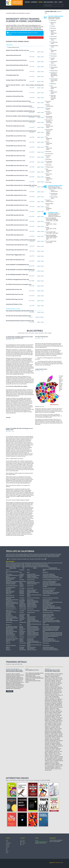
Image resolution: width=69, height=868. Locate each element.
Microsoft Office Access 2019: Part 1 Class (16, 135)
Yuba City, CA (48, 701)
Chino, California (26, 13)
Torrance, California (56, 675)
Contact (60, 2)
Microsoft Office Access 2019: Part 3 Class (16, 145)
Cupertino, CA (48, 744)
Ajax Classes (53, 28)
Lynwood (53, 727)
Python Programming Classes (49, 143)
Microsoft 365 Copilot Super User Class (15, 126)
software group (54, 862)
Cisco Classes (53, 53)
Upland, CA (52, 729)
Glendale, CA (47, 733)
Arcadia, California (49, 751)
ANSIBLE (48, 222)
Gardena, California (53, 712)
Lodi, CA (56, 673)
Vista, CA (54, 737)
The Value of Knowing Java (41, 336)
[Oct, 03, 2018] (8, 431)
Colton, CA (54, 759)
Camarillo (58, 709)
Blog (6, 848)
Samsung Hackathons (43, 565)
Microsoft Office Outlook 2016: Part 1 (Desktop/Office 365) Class (21, 185)
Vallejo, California (57, 724)
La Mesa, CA (57, 750)
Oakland (53, 677)
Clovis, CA (57, 727)
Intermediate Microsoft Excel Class (14, 91)
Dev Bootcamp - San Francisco (31, 565)
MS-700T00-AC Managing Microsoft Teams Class (17, 279)
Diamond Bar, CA (48, 700)
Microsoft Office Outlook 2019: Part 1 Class (16, 195)
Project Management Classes (49, 208)
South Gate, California (49, 767)
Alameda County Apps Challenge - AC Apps (15, 565)
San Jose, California (55, 711)
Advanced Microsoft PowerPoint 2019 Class (16, 60)
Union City (51, 713)
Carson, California (49, 721)
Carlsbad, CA (57, 713)
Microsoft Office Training (37, 29)
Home (7, 13)
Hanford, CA (47, 727)
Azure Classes (54, 36)
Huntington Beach (51, 766)
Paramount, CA (48, 748)
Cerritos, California (55, 763)
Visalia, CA (51, 696)
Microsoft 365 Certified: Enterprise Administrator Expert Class (20, 121)
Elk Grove (58, 684)
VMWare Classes (49, 167)
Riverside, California (57, 700)
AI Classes (53, 26)
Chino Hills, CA (59, 720)
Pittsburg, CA (47, 732)
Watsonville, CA (58, 704)
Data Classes (53, 65)
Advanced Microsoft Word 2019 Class (15, 70)
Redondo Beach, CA (54, 740)
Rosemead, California (51, 736)
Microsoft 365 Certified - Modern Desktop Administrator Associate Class (23, 116)
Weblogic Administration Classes (49, 179)
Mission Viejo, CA (59, 695)
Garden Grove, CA (49, 731)
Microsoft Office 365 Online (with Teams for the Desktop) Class (21, 131)
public (12, 28)
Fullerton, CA (54, 681)
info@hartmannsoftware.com (41, 841)
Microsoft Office (18, 13)
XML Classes (49, 182)
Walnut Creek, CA (57, 691)
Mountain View (48, 692)
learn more (9, 691)
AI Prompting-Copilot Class (12, 75)
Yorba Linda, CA (55, 692)
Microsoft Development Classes (49, 113)
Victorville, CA (48, 743)
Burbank (60, 740)
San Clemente (48, 681)
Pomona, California (54, 756)
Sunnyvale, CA (53, 697)
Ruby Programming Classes (49, 148)
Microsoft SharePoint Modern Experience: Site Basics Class (20, 320)
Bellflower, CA (48, 763)
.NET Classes (53, 20)
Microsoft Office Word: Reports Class (14, 235)
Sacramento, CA (48, 703)
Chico (46, 696)
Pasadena (53, 720)
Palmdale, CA (47, 687)
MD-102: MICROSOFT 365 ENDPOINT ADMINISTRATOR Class (20, 111)
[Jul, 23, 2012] (37, 370)
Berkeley (54, 703)
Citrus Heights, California (52, 758)
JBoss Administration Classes (54, 92)
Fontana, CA (55, 723)
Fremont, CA (56, 751)
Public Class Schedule (48, 2)
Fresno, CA (52, 739)
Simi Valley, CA (59, 736)
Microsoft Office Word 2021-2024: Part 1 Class (17, 220)
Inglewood (60, 699)
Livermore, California (49, 750)
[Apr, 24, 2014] (8, 339)
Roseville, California (49, 705)
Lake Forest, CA (56, 679)
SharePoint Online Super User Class (14, 299)
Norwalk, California (55, 764)
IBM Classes (53, 83)
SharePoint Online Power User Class (14, 294)
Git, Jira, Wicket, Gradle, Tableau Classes (54, 80)
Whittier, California (49, 691)
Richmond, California (55, 743)
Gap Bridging (34, 2)
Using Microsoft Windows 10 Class (14, 304)
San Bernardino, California (56, 701)
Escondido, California (49, 673)
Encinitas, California (51, 716)
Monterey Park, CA (53, 707)
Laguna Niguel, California (56, 732)
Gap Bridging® (8, 843)
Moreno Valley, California (56, 687)
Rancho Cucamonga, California (51, 747)
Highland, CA (47, 676)
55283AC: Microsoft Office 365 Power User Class (17, 50)
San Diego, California (55, 725)
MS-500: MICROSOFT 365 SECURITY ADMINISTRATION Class (20, 269)
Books (7, 852)
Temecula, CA (48, 764)
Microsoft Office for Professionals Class (15, 180)
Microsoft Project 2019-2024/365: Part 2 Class (17, 249)
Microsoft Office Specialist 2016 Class (15, 215)
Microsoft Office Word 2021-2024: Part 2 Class (17, 225)
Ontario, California (50, 704)
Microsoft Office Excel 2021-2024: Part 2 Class (17, 170)
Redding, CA (58, 748)
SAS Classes (48, 151)
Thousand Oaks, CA (49, 762)
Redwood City (48, 737)
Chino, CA (56, 728)
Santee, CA (47, 756)
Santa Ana (57, 755)
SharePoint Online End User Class (14, 289)
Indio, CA (58, 677)
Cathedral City (48, 717)
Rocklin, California (55, 676)
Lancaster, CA (48, 688)
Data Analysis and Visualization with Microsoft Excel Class (20, 310)
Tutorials (7, 847)
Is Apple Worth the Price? (41, 369)
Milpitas (53, 744)
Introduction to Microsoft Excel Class (15, 96)
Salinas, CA (52, 755)
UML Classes (49, 164)
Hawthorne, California (49, 695)
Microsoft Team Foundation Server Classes (49, 121)
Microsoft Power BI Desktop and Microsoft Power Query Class (20, 240)
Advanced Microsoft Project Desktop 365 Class (17, 65)
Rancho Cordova (54, 733)
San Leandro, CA (48, 741)
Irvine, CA (49, 675)
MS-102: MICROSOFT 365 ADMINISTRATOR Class (17, 264)
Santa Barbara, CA (58, 705)
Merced (53, 748)
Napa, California (57, 719)
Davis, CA (52, 719)
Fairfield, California (59, 760)
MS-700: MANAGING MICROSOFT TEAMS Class (17, 274)
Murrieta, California (49, 689)
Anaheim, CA (50, 724)
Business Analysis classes (13, 47)
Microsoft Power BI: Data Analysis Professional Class (18, 315)
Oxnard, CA (60, 745)
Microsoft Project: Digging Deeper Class (15, 254)
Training (40, 2)
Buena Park (57, 729)
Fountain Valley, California (50, 715)
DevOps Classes (54, 70)
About (56, 2)
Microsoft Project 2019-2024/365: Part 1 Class (17, 245)
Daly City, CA (52, 709)
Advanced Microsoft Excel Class (13, 55)
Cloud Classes (54, 56)
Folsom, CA (52, 708)
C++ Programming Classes (53, 50)
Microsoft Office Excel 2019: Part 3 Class (15, 160)
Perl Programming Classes (49, 138)
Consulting (27, 2)
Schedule (7, 844)
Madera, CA (57, 767)
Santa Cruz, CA (58, 768)
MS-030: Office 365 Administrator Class (15, 259)
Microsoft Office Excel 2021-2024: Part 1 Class (17, 165)
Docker (47, 227)
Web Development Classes (49, 170)
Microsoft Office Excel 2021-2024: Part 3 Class (17, 175)
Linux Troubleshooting (51, 231)
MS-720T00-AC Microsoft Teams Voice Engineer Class (18, 284)
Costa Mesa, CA (57, 689)
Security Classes (49, 153)
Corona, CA (52, 760)
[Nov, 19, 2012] (37, 338)
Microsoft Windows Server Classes (49, 126)
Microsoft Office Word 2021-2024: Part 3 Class (17, 230)
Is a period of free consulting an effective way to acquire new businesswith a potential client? (19, 337)
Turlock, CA (58, 680)
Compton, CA (48, 677)
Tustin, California (55, 741)
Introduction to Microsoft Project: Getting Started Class (19, 106)
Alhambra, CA (48, 711)
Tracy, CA (58, 716)
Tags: (13, 339)
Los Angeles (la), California (52, 735)
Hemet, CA (47, 685)
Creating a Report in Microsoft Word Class (16, 80)
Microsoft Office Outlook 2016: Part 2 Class (16, 190)
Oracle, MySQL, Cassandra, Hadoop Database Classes (49, 132)
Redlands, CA (47, 720)
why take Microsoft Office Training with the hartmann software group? (14, 670)
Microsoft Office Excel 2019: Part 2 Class (15, 155)
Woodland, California (49, 768)
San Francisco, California (52, 745)
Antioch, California (57, 731)
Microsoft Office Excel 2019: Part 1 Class (15, 150)
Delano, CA (56, 754)
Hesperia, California (54, 685)
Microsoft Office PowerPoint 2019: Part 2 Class (17, 210)
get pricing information (35, 37)
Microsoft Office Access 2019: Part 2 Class (16, 140)
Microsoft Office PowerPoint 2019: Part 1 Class (17, 205)
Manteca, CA (52, 684)
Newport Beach (48, 770)
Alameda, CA (54, 717)
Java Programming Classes (53, 87)
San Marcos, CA (58, 766)
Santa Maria (53, 688)
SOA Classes (48, 159)
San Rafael (49, 759)
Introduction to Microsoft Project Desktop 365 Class (18, 101)
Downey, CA (60, 688)
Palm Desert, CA (56, 721)
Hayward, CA (47, 725)
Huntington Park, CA (52, 752)
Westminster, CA (53, 683)
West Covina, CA (53, 699)
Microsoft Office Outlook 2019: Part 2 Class (16, 200)
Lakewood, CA (56, 693)
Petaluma (56, 762)
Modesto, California (49, 728)
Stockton (47, 707)
